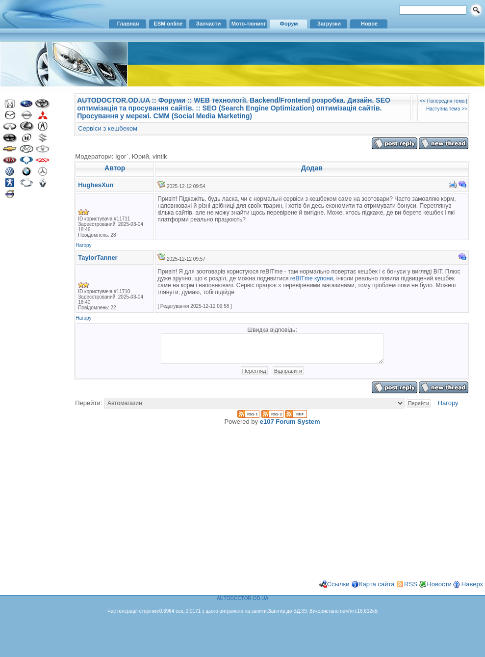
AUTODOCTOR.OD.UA (113, 100)
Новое (369, 24)
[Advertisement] (31, 362)
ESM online (167, 24)
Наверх (472, 590)
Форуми (171, 100)
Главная (128, 24)
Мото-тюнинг (248, 24)
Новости (439, 590)
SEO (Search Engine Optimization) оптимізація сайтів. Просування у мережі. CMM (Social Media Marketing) (229, 112)
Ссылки (338, 590)
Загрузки (329, 24)
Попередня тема (446, 101)
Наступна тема (443, 108)
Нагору (83, 245)
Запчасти (208, 24)
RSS (410, 590)
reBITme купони (311, 278)
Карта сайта (376, 590)
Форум (289, 24)
